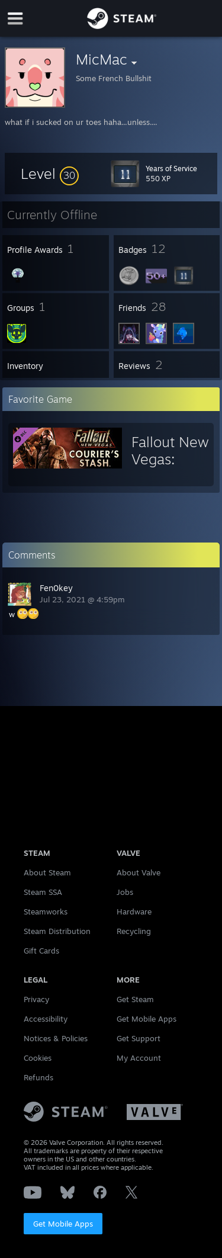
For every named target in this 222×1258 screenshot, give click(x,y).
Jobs (125, 892)
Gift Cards (41, 950)
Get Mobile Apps (63, 1223)
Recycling (134, 931)
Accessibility (45, 1018)
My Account (139, 1058)
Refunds (38, 1077)
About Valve (138, 872)
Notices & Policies (56, 1038)
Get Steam (135, 999)
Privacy (36, 999)
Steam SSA (43, 892)
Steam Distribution (57, 931)
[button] (50, 173)
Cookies (38, 1058)
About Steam (47, 872)
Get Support (138, 1038)
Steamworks (45, 911)
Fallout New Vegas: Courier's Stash (170, 467)
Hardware (134, 911)
